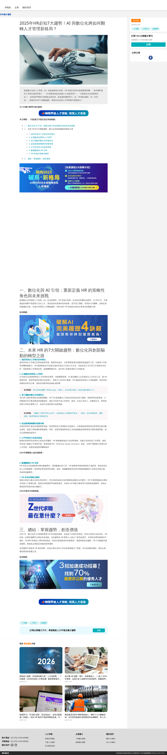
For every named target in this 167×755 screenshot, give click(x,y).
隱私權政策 (5, 753)
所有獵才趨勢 (5, 14)
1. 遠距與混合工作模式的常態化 (42, 134)
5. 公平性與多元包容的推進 (40, 147)
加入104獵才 (111, 742)
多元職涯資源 (50, 746)
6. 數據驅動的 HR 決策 (38, 150)
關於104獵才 (111, 738)
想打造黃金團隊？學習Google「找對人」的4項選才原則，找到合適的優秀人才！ (64, 390)
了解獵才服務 (80, 738)
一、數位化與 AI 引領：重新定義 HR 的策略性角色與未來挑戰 (49, 125)
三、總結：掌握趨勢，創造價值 (37, 158)
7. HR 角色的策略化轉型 (39, 153)
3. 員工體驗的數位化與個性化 (41, 140)
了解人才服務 (50, 742)
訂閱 (148, 44)
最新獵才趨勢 (80, 742)
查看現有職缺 (50, 738)
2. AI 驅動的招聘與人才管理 (40, 137)
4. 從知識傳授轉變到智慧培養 (41, 144)
